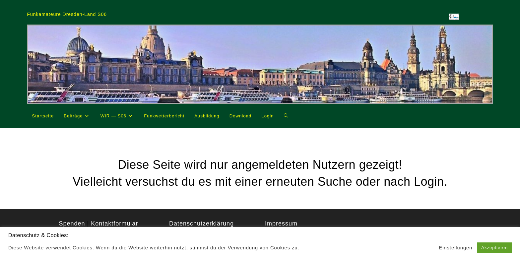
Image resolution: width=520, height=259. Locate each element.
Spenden (72, 223)
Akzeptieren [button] (494, 247)
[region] (260, 64)
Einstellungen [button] (455, 247)
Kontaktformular (114, 223)
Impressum (281, 223)
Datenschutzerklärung (201, 223)
